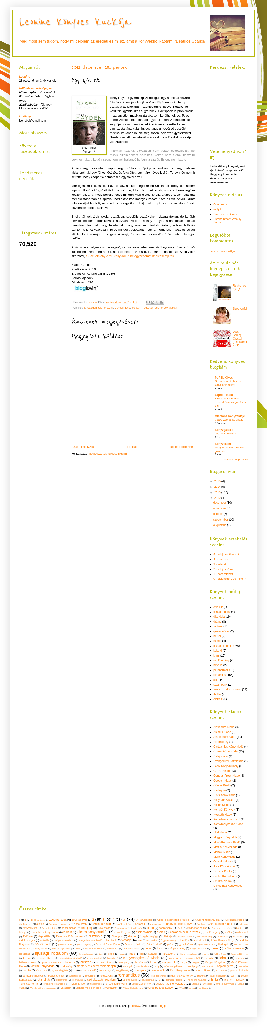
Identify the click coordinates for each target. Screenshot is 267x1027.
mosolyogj (192, 966)
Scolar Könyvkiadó (225, 876)
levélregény (123, 962)
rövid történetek (158, 975)
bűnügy (22, 932)
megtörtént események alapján (159, 307)
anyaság (140, 923)
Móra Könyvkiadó (224, 856)
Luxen (153, 962)
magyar (196, 962)
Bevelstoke (104, 927)
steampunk (220, 684)
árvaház (201, 924)
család (161, 932)
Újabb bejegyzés (83, 446)
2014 (217, 486)
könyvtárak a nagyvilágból (184, 958)
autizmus (243, 924)
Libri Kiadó (220, 832)
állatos (40, 923)
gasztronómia (65, 944)
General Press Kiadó (226, 775)
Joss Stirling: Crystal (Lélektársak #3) (240, 338)
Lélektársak (106, 962)
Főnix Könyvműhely (225, 766)
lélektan (136, 307)
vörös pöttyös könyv (160, 987)
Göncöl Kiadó (122, 307)
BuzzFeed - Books (225, 214)
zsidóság (203, 988)
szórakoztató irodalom (227, 689)
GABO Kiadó (221, 771)
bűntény (240, 928)
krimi (216, 655)
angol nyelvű (81, 923)
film (140, 940)
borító (150, 928)
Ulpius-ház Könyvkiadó (227, 885)
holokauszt (112, 948)
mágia (183, 962)
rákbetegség (74, 975)
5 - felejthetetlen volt (226, 554)
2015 (217, 481)
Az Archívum (30, 927)
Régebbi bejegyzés (182, 446)
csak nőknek (144, 932)
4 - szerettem (221, 559)
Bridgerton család (197, 927)
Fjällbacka (151, 940)
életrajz (218, 699)
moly (156, 966)
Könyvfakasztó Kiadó (226, 819)
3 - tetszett (220, 564)
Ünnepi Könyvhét (225, 984)
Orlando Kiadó (222, 861)
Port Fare (221, 970)
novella (217, 665)
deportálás (44, 936)
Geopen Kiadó (222, 780)
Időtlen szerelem (234, 948)
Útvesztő (207, 984)
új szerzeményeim (116, 983)
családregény (221, 611)
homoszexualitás (131, 948)
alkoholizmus (25, 924)
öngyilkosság (122, 970)
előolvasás (222, 936)
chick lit (218, 607)
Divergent (117, 936)
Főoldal (132, 446)
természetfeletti (174, 979)
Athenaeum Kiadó (224, 737)
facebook (111, 940)
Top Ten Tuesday (234, 979)
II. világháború (86, 954)
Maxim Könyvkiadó (225, 847)
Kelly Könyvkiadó (224, 800)
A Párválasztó (144, 919)
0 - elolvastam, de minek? (229, 578)
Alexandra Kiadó (223, 727)
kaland (217, 650)
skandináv (43, 979)
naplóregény (221, 660)
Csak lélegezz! (122, 932)
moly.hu (218, 209)
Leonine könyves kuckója (75, 22)
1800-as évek (58, 919)
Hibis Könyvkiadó (224, 795)
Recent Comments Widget (222, 251)
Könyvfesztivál (94, 958)
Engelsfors (238, 936)
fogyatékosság (168, 940)
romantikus (220, 675)
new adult (243, 966)
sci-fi (216, 679)
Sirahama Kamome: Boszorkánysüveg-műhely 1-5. (230, 402)
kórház (27, 958)
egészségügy (150, 936)
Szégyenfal (240, 308)
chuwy (136, 1006)
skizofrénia (61, 979)
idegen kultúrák (198, 948)
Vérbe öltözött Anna (133, 988)
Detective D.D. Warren (69, 936)
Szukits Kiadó (222, 881)
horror (217, 636)
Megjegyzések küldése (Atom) (107, 453)
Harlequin (219, 790)
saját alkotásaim (218, 975)
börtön (180, 928)
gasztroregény (84, 944)
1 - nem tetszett (223, 574)
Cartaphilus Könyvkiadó (228, 746)
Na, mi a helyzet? (225, 433)
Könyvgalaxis (224, 430)
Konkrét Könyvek (224, 809)
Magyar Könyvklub (225, 837)
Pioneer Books (222, 871)
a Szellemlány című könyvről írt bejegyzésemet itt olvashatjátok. (130, 256)
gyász (170, 944)
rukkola (201, 975)
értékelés (44, 940)
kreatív (209, 958)
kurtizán (240, 958)
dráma (217, 621)
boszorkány (165, 927)
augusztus (220, 525)
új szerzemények (141, 983)
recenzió (90, 975)
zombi (192, 988)
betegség (86, 928)
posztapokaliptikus (32, 975)
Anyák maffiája (123, 924)
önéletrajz (106, 970)
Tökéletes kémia (28, 983)
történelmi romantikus (54, 984)
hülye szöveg (177, 948)
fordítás (184, 940)
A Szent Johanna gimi (207, 919)
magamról (168, 962)
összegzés (140, 970)
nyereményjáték (60, 970)
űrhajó (241, 984)
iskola (111, 953)
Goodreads (220, 204)
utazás (195, 984)
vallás (22, 987)
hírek (77, 948)
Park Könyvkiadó (224, 866)
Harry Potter (41, 948)
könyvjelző (112, 958)
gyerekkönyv (221, 631)
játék (132, 953)
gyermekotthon (205, 944)
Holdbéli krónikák (94, 948)
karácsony (168, 953)
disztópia (219, 616)
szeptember (221, 519)
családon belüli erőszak (100, 307)
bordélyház (136, 928)
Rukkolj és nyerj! (239, 287)
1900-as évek (79, 919)
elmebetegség (204, 936)
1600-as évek (38, 920)
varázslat (66, 987)
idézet (215, 948)
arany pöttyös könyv (179, 923)
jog (142, 953)
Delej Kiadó (220, 756)
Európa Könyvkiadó (63, 940)
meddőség (66, 966)
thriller (217, 694)
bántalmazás (69, 927)
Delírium (28, 936)
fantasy (218, 626)
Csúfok (228, 932)
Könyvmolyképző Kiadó (228, 824)
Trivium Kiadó (77, 983)
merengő (127, 966)
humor (217, 640)
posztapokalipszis (239, 970)
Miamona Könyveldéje (230, 416)
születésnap (148, 979)
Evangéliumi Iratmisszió (228, 761)
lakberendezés (27, 962)
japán (121, 954)
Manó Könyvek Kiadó (226, 842)
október (218, 514)
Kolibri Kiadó (221, 805)
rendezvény (106, 975)
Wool (182, 988)
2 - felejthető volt (223, 569)
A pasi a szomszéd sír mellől (173, 919)
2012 (217, 498)
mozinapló (207, 966)
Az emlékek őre (49, 928)
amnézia (65, 924)
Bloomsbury (220, 742)
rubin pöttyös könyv (181, 975)
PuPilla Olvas (224, 377)
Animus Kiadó (222, 732)
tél (159, 979)
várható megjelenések (88, 987)
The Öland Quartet (196, 979)
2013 (217, 492)
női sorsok (41, 970)
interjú (100, 954)
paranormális (221, 670)
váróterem (111, 987)
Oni (74, 970)
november (220, 508)
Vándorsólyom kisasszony (43, 988)
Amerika (53, 924)
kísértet (205, 954)
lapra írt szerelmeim (51, 962)
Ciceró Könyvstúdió (225, 751)
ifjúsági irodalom (223, 645)
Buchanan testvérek (222, 928)
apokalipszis (155, 924)
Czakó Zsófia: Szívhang (229, 419)
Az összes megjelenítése (236, 459)
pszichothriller (56, 975)
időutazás (24, 953)
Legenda (70, 962)
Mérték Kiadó (221, 852)
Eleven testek (185, 936)
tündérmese (96, 984)
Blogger (162, 1006)
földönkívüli (199, 940)
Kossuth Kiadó (222, 814)
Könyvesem (223, 444)
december (220, 502)
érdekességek (27, 940)
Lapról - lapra (224, 395)
